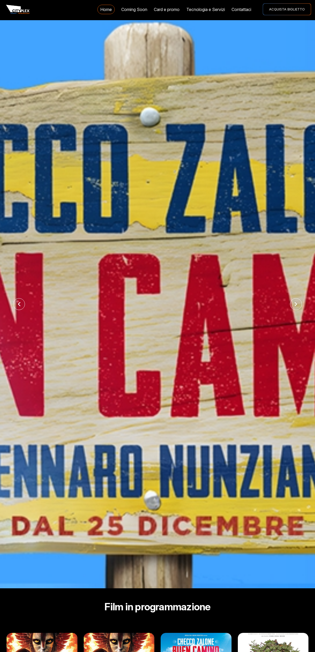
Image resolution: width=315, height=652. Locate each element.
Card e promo (167, 9)
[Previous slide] (19, 304)
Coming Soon (134, 9)
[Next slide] (296, 304)
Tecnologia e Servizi (205, 9)
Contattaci (241, 9)
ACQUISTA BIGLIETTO (287, 9)
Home (106, 9)
